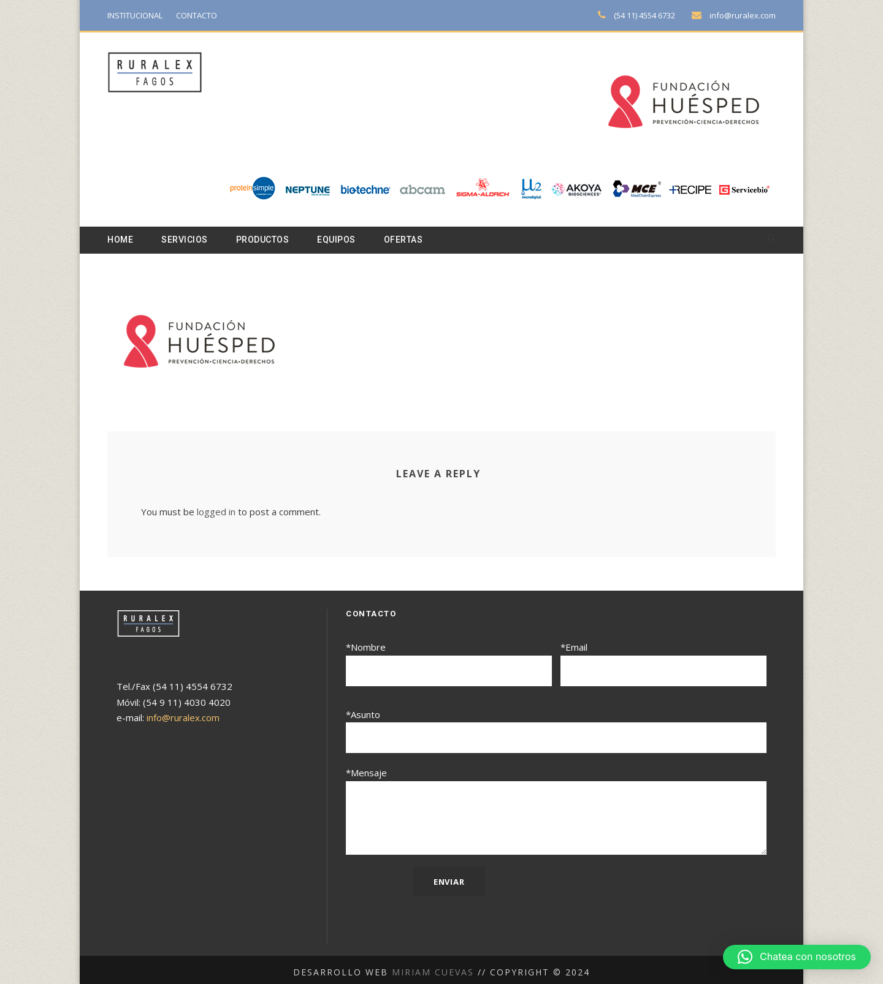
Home (120, 240)
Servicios (187, 240)
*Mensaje (556, 808)
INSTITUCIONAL (137, 15)
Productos (269, 240)
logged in (213, 512)
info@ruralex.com (744, 15)
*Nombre (449, 664)
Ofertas (416, 240)
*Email (663, 664)
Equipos (346, 240)
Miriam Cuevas (434, 967)
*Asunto (556, 729)
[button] (797, 957)
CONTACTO (204, 15)
